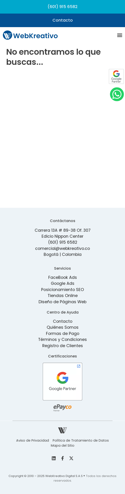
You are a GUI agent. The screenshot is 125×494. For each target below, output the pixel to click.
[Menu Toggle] (119, 35)
